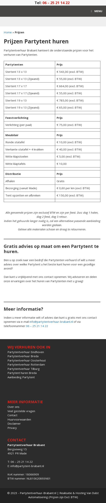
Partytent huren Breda (22, 373)
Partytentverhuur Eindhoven (25, 352)
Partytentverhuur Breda (23, 356)
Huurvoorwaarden (19, 419)
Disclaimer (14, 423)
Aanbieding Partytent (21, 377)
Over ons (13, 407)
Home (8, 32)
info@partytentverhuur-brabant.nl (51, 321)
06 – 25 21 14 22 (56, 2)
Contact (12, 415)
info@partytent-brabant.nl (27, 466)
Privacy (12, 428)
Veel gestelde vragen (21, 411)
